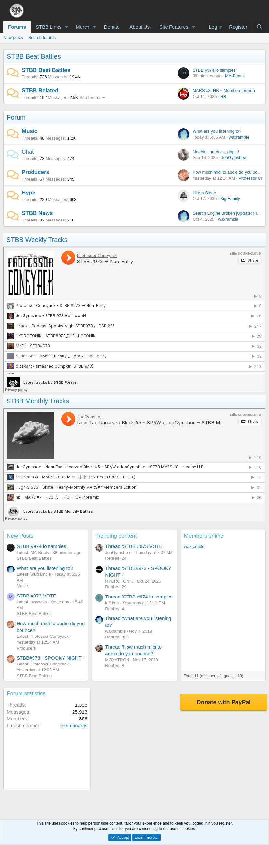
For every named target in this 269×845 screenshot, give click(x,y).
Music (29, 131)
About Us (139, 27)
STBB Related (40, 90)
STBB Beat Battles (34, 56)
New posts (13, 37)
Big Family (230, 198)
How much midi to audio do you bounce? (231, 172)
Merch (82, 27)
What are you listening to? (217, 131)
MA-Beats (234, 76)
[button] (66, 27)
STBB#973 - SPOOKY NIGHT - (51, 658)
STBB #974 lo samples (214, 70)
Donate (112, 27)
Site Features (173, 27)
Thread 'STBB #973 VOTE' (134, 546)
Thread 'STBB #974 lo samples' (139, 596)
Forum (16, 117)
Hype (28, 193)
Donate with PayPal (223, 702)
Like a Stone (204, 192)
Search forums (42, 37)
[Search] (259, 27)
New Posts (20, 536)
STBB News (37, 213)
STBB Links (48, 27)
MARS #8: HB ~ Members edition (224, 90)
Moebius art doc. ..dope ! (216, 151)
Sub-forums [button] (90, 97)
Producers (35, 172)
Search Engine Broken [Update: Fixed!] (229, 213)
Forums (17, 27)
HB (223, 96)
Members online (203, 536)
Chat (28, 152)
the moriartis (73, 725)
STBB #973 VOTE (36, 595)
